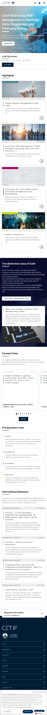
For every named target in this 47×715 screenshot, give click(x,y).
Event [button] (23, 660)
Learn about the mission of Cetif (16, 298)
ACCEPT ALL (27, 711)
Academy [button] (23, 666)
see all (23, 419)
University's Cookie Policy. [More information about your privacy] (24, 707)
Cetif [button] (23, 644)
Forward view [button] (23, 688)
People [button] (23, 682)
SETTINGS (7, 711)
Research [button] (23, 655)
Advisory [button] (23, 671)
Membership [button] (23, 650)
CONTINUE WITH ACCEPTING (39, 692)
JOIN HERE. (7, 64)
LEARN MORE (8, 43)
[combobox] (39, 713)
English (38, 713)
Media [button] (23, 677)
